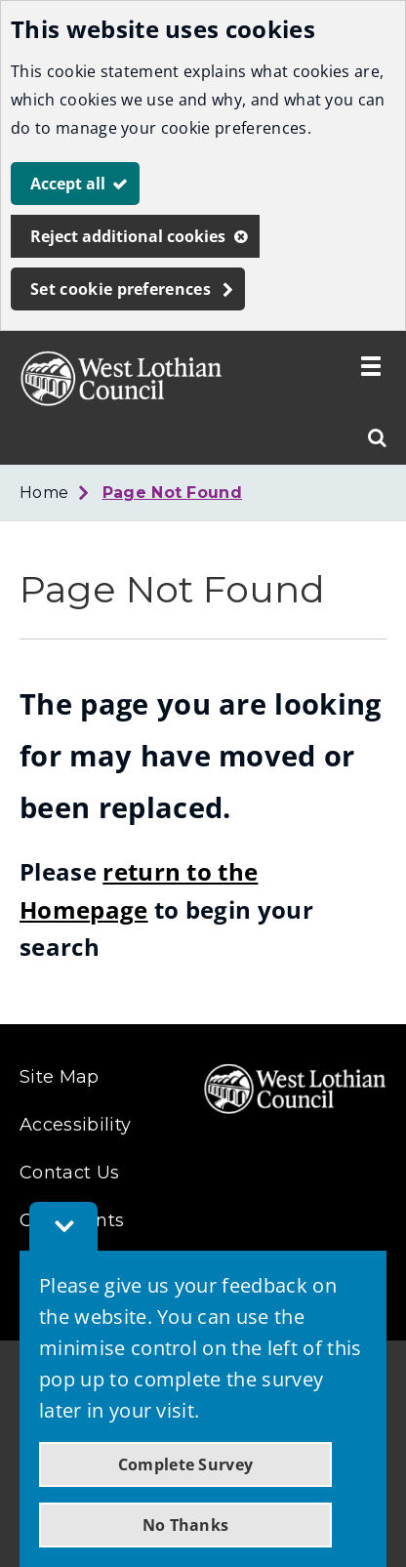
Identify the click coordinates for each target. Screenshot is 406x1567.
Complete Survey (186, 1464)
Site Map (60, 1077)
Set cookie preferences (120, 289)
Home (44, 492)
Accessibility (75, 1124)
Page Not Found (172, 492)
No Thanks (185, 1525)
